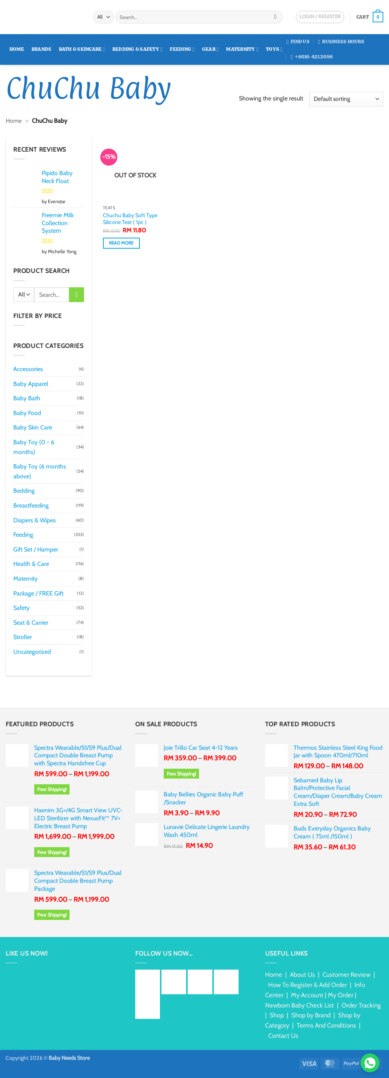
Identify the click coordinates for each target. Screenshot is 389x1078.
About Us (302, 974)
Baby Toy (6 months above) (39, 471)
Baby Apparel (30, 383)
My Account (307, 995)
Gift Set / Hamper (35, 549)
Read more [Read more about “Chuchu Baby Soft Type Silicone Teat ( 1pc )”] (121, 243)
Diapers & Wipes (34, 520)
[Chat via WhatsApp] (370, 1062)
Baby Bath (26, 398)
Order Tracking (361, 1005)
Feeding (182, 49)
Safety (21, 607)
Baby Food (27, 413)
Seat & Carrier (30, 622)
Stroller (22, 637)
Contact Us (283, 1035)
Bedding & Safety (137, 49)
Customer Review (346, 974)
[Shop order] (346, 99)
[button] (369, 17)
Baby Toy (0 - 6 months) (33, 447)
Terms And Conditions (326, 1025)
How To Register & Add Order (307, 985)
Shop (277, 1015)
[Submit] (275, 17)
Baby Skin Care (32, 427)
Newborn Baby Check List (299, 1005)
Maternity (242, 49)
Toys (274, 49)
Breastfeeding (31, 505)
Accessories (28, 369)
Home (16, 49)
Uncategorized (32, 651)
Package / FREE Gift (38, 593)
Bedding (24, 490)
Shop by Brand (310, 1015)
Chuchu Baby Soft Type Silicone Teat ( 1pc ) (130, 219)
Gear (210, 49)
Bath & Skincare (82, 49)
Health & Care (31, 563)
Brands (42, 49)
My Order (340, 995)
